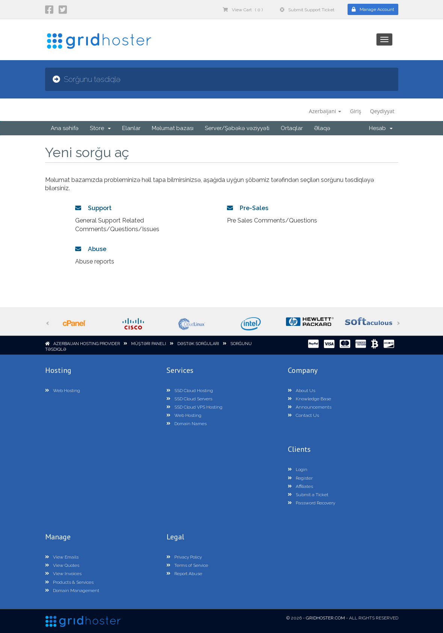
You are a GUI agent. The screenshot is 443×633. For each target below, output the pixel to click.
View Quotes (62, 565)
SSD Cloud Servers (189, 398)
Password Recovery (311, 503)
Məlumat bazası (173, 128)
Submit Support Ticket (307, 9)
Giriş (355, 111)
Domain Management (72, 590)
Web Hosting (62, 390)
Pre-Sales (247, 208)
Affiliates (300, 486)
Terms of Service (187, 565)
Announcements (309, 407)
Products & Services (69, 582)
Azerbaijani (325, 111)
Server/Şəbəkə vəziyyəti (237, 128)
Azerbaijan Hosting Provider (86, 343)
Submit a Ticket (308, 494)
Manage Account (373, 9)
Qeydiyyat (382, 111)
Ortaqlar (292, 128)
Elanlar (131, 128)
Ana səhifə (65, 128)
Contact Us (303, 415)
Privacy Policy (184, 557)
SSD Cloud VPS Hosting (194, 407)
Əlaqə (322, 128)
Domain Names (186, 423)
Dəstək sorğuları (198, 343)
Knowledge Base (309, 398)
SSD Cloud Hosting (189, 390)
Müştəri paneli (148, 343)
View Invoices (63, 573)
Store (100, 128)
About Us (301, 390)
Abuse (90, 249)
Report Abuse (184, 573)
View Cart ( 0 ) (243, 9)
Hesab (381, 128)
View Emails (62, 557)
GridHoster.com (325, 618)
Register (300, 478)
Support (93, 208)
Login (297, 469)
